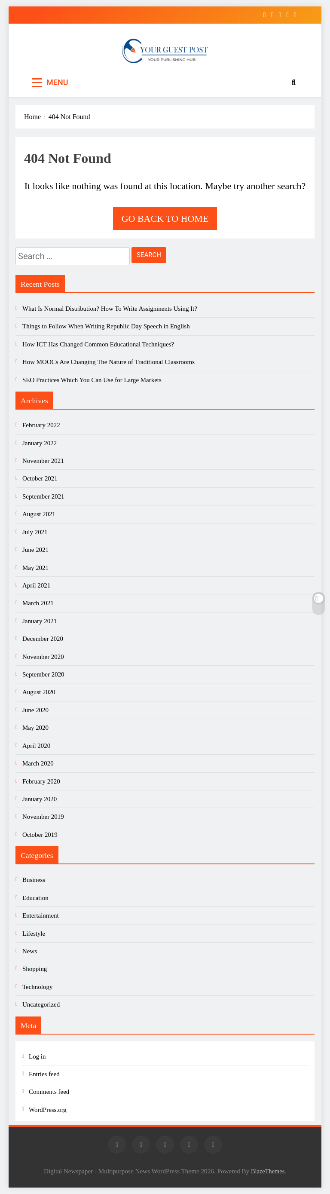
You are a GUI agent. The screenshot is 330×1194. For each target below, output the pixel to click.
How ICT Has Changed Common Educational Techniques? (98, 344)
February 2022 (41, 425)
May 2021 (35, 567)
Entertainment (40, 915)
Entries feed (44, 1074)
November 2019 (43, 816)
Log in (37, 1056)
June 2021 (35, 549)
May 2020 (35, 727)
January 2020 (39, 799)
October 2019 (40, 834)
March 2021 (38, 603)
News (29, 951)
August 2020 (38, 692)
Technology (37, 986)
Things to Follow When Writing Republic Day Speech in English (106, 326)
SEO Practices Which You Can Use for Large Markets (92, 380)
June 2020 (35, 710)
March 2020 (38, 763)
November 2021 (43, 460)
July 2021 (35, 532)
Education (35, 897)
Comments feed (49, 1091)
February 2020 (41, 781)
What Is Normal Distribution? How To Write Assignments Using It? (109, 308)
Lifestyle (33, 933)
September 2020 (43, 674)
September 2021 (43, 496)
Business (33, 879)
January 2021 (39, 621)
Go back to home (165, 218)
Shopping (34, 968)
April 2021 (36, 585)
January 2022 (39, 443)
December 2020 (42, 638)
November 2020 (43, 656)
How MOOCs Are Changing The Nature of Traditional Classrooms (108, 361)
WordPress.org (48, 1109)
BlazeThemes (267, 1171)
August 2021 (38, 514)
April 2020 (36, 745)
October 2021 (40, 478)
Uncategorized (41, 1004)
